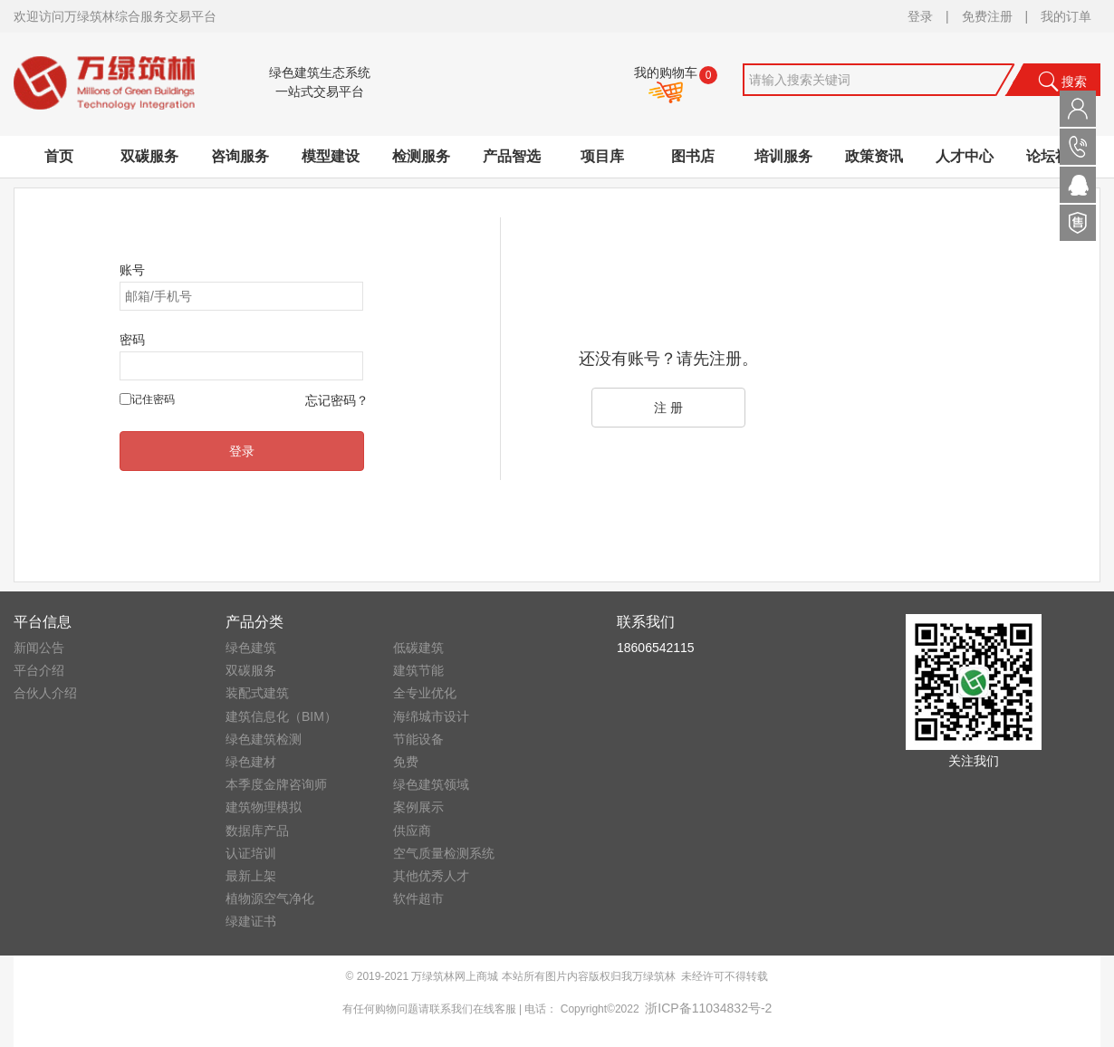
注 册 (668, 407)
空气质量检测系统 (444, 853)
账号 (132, 270)
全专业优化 (424, 693)
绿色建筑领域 (431, 784)
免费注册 (987, 16)
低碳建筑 (418, 647)
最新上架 (251, 876)
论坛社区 (1055, 156)
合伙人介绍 (45, 693)
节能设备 (418, 739)
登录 (920, 16)
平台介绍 (39, 670)
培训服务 (783, 156)
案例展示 (418, 807)
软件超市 (418, 898)
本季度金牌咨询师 (276, 784)
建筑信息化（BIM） (281, 716)
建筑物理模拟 (264, 807)
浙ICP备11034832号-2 (708, 1008)
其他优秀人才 (431, 876)
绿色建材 (251, 761)
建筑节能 (418, 670)
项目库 (602, 156)
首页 (58, 156)
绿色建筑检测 (264, 739)
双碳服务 (149, 156)
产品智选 (512, 156)
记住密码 (153, 399)
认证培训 (251, 853)
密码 (132, 339)
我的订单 (1066, 16)
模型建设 (331, 156)
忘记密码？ (337, 400)
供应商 (412, 830)
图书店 (693, 156)
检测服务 (421, 156)
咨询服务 (240, 156)
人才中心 (965, 156)
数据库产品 (257, 830)
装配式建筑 (257, 693)
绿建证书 (251, 921)
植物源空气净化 (270, 898)
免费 (405, 761)
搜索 (1062, 81)
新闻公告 (39, 647)
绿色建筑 (251, 647)
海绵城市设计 (431, 716)
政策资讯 (874, 156)
